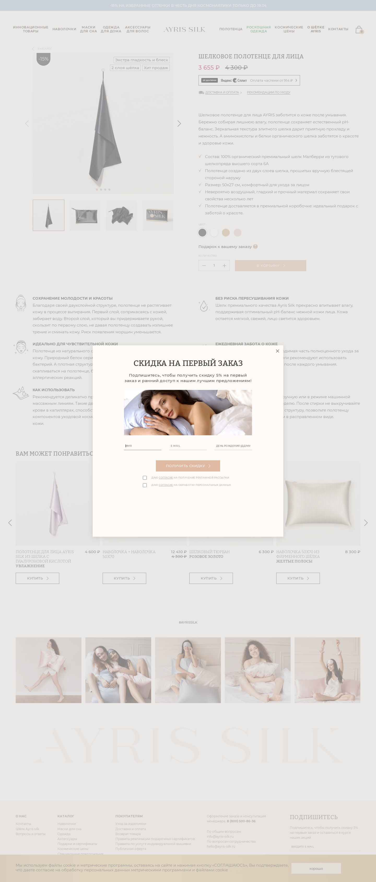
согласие (166, 477)
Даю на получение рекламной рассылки (190, 477)
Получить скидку (188, 466)
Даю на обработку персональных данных (191, 485)
